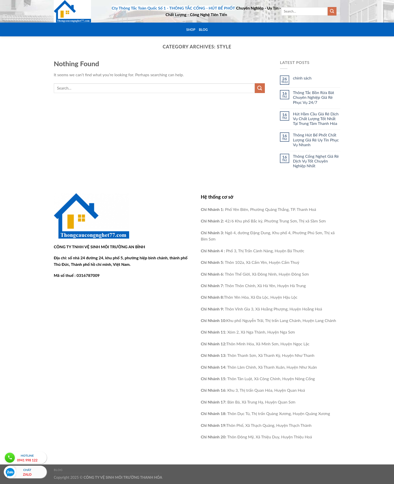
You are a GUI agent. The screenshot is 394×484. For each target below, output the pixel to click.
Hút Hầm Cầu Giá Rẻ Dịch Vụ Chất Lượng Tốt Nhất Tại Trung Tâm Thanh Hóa (316, 118)
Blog (203, 30)
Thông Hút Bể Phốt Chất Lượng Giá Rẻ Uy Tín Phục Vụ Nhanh (316, 139)
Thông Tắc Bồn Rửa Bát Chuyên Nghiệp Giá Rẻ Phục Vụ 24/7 (313, 97)
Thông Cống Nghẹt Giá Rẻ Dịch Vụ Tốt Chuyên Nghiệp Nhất (316, 161)
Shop (190, 30)
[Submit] (332, 11)
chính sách (302, 77)
